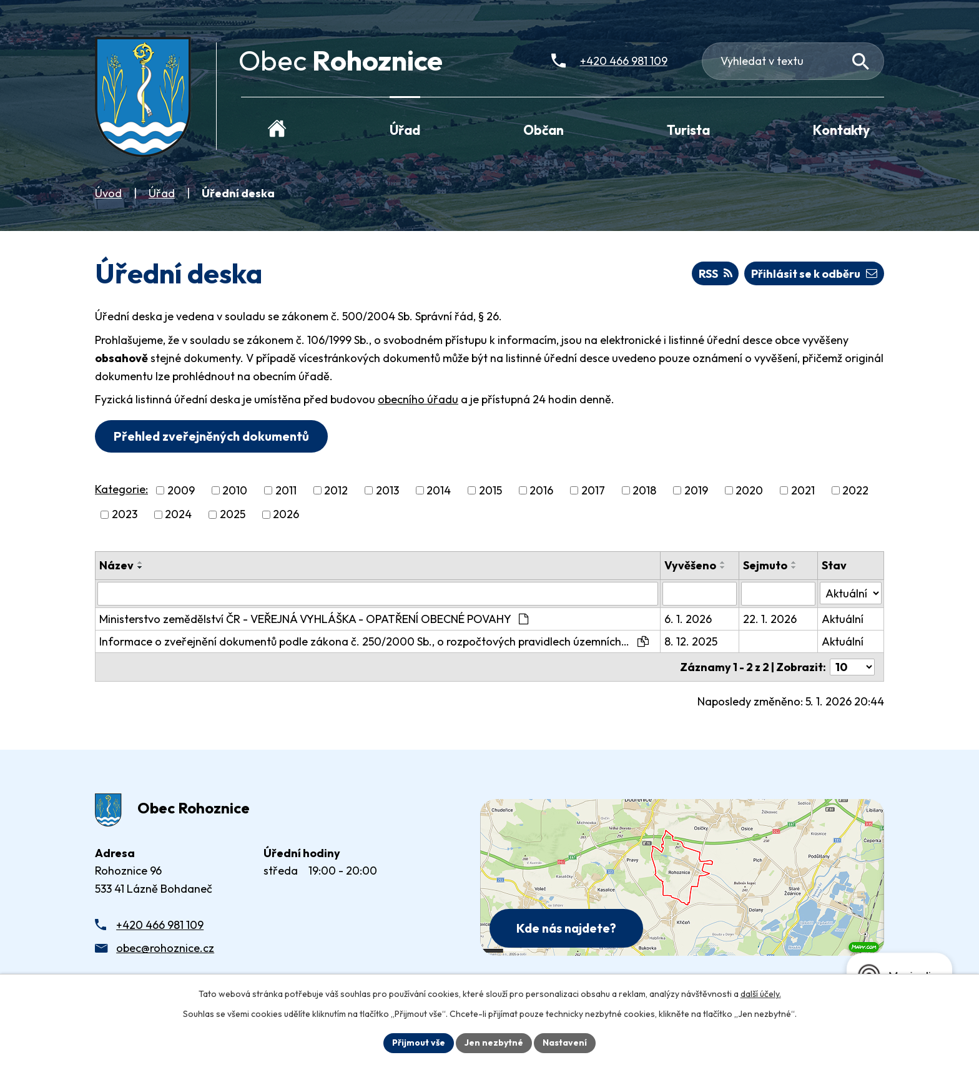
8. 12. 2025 (690, 641)
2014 (438, 490)
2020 (749, 490)
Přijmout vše (418, 1042)
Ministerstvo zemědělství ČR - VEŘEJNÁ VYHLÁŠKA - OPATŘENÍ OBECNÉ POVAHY (313, 619)
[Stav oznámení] (851, 593)
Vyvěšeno (690, 565)
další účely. (760, 993)
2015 (490, 490)
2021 (803, 490)
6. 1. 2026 (688, 619)
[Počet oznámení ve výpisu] (852, 667)
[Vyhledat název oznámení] (377, 594)
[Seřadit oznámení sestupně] (140, 567)
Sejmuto (765, 565)
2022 (855, 490)
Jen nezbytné (494, 1042)
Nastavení (565, 1042)
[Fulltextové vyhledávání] (793, 61)
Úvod (108, 193)
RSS (715, 274)
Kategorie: (121, 489)
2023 (124, 515)
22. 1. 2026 (770, 619)
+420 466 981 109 (160, 925)
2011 (286, 490)
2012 (336, 490)
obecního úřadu (418, 399)
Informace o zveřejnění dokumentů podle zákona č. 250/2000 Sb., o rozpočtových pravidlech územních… (374, 641)
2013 (387, 490)
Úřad (162, 193)
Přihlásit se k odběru (814, 274)
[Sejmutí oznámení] (778, 594)
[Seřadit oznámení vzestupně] (140, 562)
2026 (286, 515)
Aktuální (842, 619)
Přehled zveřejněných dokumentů (211, 436)
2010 (234, 490)
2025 (232, 515)
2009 (181, 490)
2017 (593, 490)
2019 (696, 490)
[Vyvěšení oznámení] (699, 594)
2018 (644, 490)
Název (116, 565)
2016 (541, 490)
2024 (178, 515)
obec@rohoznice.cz (165, 948)
